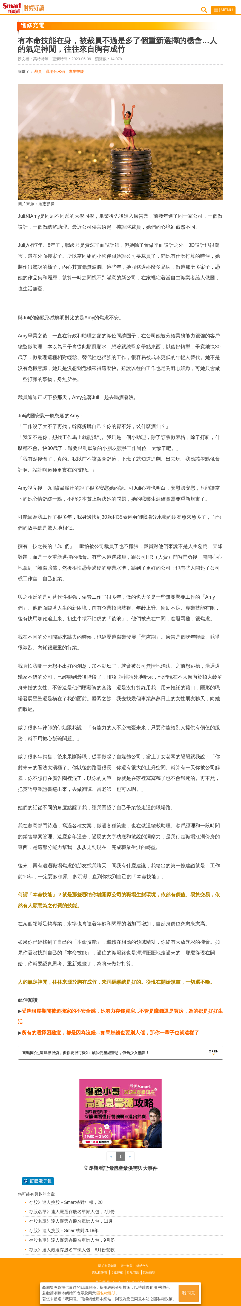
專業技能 (76, 71)
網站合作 (142, 1265)
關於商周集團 (107, 1265)
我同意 (188, 1292)
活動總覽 (149, 1272)
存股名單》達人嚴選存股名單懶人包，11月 (71, 1221)
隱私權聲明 (99, 1272)
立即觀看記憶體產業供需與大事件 (120, 1168)
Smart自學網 (13, 8)
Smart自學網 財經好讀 (35, 8)
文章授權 (117, 1272)
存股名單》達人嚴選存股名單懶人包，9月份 (72, 1240)
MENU (223, 9)
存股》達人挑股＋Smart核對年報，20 (65, 1202)
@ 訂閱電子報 (38, 1181)
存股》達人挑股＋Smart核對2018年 (64, 1230)
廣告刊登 (126, 1265)
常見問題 (133, 1272)
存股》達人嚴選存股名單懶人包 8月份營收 (72, 1249)
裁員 (38, 71)
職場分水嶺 (55, 71)
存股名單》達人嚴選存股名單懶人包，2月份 (72, 1211)
